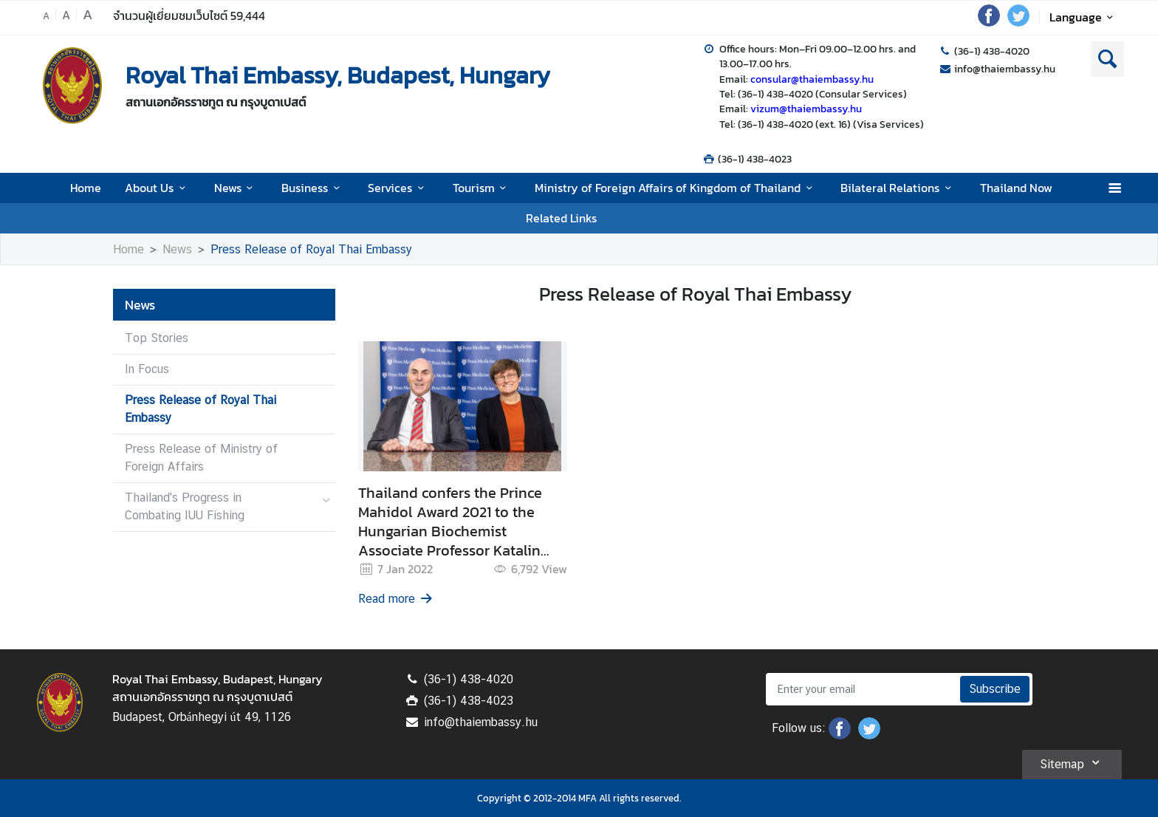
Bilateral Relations (898, 187)
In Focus (147, 369)
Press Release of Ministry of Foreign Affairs (201, 458)
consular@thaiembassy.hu (812, 79)
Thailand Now (1016, 187)
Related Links (561, 218)
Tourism (482, 187)
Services (398, 187)
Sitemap (1072, 762)
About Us (157, 187)
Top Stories (156, 338)
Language (1083, 17)
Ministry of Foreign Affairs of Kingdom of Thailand (676, 187)
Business (312, 187)
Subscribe (995, 689)
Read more (396, 599)
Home (85, 187)
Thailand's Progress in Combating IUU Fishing (184, 506)
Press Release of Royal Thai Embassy (311, 249)
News (236, 187)
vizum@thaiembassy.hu (806, 108)
